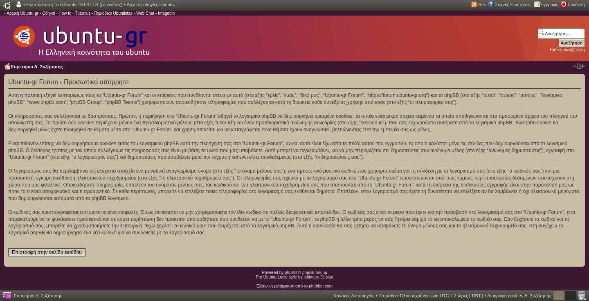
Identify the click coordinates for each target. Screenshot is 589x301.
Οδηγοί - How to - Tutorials (66, 13)
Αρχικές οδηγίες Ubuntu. (150, 4)
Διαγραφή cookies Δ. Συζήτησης (519, 295)
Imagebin (166, 13)
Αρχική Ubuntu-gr (22, 13)
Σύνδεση (576, 4)
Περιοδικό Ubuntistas (113, 13)
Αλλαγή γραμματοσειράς (579, 66)
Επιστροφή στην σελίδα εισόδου (47, 252)
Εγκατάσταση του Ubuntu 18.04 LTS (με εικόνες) (74, 4)
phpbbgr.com (321, 286)
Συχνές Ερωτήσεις (513, 4)
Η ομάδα (387, 295)
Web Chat (145, 13)
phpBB (291, 272)
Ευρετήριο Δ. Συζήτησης (37, 66)
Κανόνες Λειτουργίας (353, 295)
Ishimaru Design (318, 277)
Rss (482, 4)
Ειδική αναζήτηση (567, 49)
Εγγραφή (550, 4)
